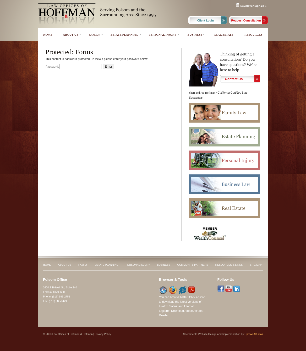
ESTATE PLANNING (124, 34)
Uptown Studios (254, 334)
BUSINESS (194, 34)
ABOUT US (70, 34)
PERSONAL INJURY (162, 34)
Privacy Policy (103, 334)
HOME (47, 34)
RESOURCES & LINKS (229, 264)
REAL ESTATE (224, 34)
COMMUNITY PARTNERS (192, 264)
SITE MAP (256, 264)
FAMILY (94, 34)
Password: (73, 66)
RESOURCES (253, 34)
